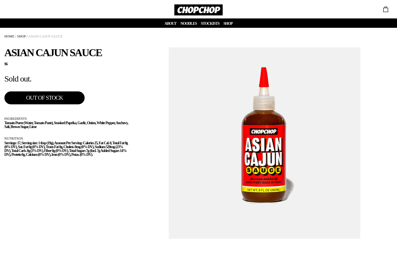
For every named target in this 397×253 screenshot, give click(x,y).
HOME (9, 36)
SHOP (21, 36)
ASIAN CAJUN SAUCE (45, 36)
